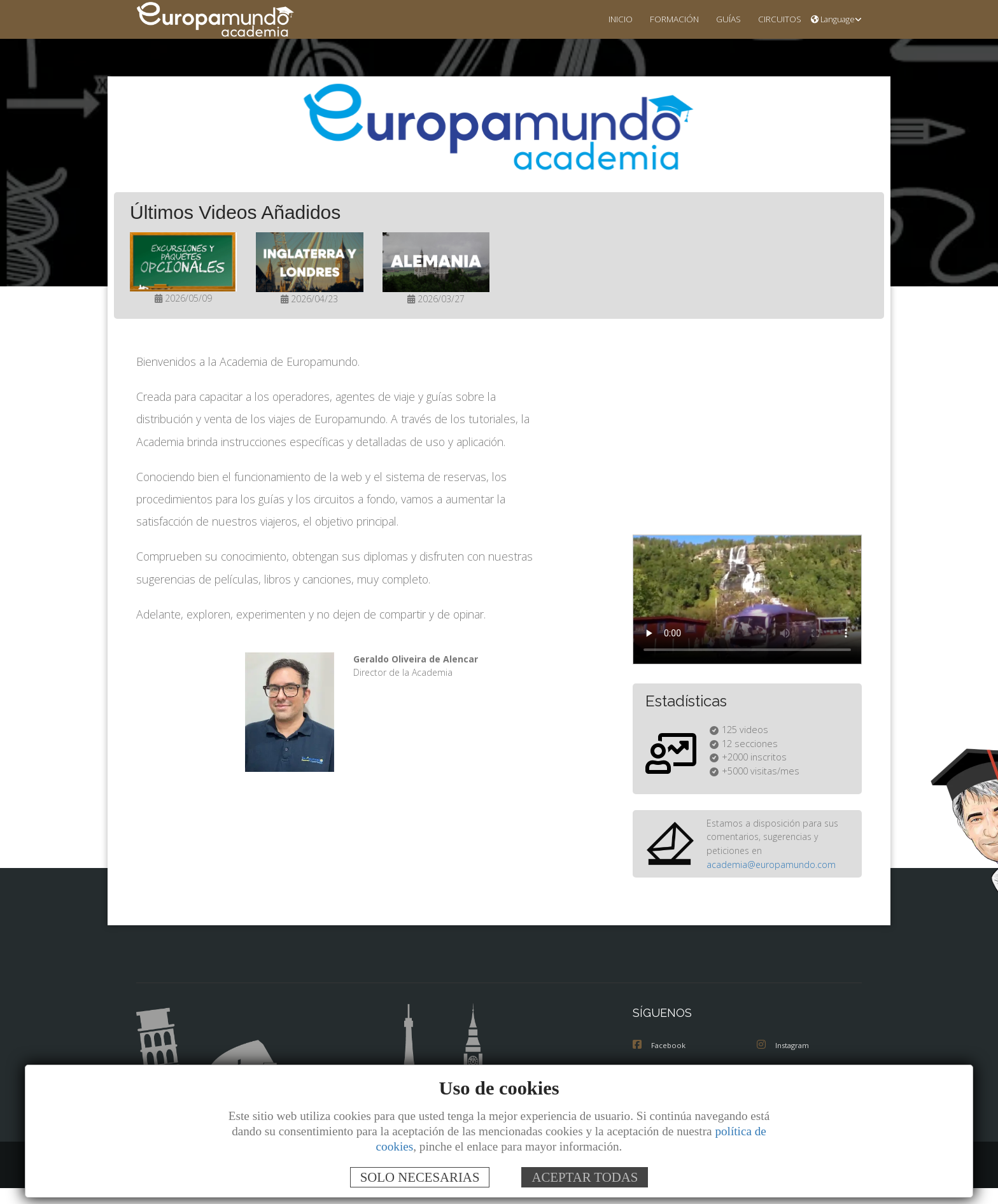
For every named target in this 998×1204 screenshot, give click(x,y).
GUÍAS (721, 19)
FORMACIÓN (664, 19)
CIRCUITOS (776, 19)
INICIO (607, 19)
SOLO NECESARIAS (420, 1177)
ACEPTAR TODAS (584, 1177)
